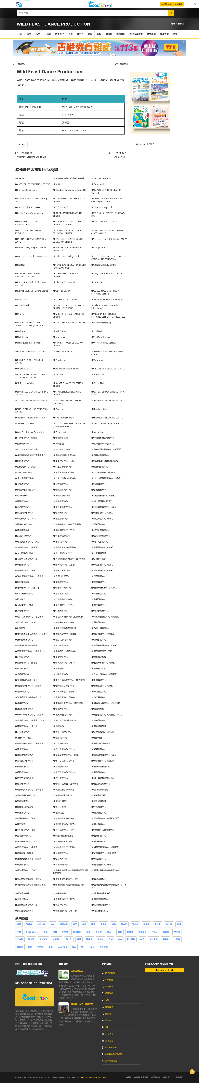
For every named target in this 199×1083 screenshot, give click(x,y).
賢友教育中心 (98, 841)
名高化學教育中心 (100, 530)
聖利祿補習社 (22, 801)
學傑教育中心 (22, 564)
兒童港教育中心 (99, 466)
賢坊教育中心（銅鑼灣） (27, 847)
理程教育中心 (98, 720)
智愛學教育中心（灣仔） (103, 662)
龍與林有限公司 (99, 910)
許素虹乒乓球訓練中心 (102, 830)
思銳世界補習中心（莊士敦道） (68, 616)
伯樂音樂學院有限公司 (102, 443)
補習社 (181, 23)
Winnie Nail (119, 156)
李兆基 (100, 939)
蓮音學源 (20, 824)
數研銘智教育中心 (62, 639)
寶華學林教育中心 (62, 587)
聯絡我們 (179, 1077)
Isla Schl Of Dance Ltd (64, 282)
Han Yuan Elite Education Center (31, 256)
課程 (99, 34)
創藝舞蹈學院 (98, 489)
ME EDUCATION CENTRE (65, 299)
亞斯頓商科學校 (23, 443)
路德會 (89, 939)
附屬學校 (57, 939)
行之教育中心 (98, 824)
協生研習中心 (60, 518)
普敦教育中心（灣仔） (64, 662)
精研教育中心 (22, 772)
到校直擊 (165, 34)
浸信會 (135, 924)
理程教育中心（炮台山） (27, 726)
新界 (142, 939)
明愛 (93, 924)
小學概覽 (107, 979)
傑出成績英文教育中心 (64, 455)
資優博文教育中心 (62, 841)
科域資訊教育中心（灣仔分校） (30, 743)
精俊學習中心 (60, 766)
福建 (114, 924)
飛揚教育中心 (22, 864)
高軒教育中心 (60, 905)
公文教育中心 (22, 484)
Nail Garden (21, 337)
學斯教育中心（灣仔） (102, 570)
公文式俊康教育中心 (63, 472)
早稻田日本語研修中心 (64, 651)
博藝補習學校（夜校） (64, 530)
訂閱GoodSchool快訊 (171, 4)
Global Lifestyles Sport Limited (30, 247)
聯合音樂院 (59, 807)
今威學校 (58, 443)
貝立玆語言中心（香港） (27, 841)
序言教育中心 (60, 593)
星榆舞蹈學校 (98, 657)
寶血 (45, 931)
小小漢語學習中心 (24, 593)
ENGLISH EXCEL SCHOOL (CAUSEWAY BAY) (28, 223)
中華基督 (142, 931)
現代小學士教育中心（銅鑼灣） (30, 714)
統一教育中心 (60, 778)
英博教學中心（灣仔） (26, 818)
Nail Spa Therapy (100, 337)
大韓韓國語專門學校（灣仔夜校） (69, 559)
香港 (79, 939)
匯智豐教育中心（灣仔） (103, 495)
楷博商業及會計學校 (63, 685)
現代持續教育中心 (62, 714)
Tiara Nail (59, 409)
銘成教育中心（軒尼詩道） (104, 853)
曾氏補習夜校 (22, 674)
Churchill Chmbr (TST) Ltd (28, 207)
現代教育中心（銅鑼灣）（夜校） (107, 714)
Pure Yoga (97, 360)
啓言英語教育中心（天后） (28, 541)
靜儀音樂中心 (98, 858)
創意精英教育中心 (62, 489)
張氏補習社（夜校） (25, 605)
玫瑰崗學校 (97, 708)
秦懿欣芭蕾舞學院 (100, 743)
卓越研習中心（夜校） (102, 512)
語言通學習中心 (23, 835)
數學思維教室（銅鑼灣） (65, 634)
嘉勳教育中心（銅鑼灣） (27, 547)
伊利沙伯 (43, 939)
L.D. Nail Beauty (61, 290)
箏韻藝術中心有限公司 (102, 760)
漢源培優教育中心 (24, 708)
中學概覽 (107, 986)
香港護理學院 (22, 893)
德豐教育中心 (22, 610)
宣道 (88, 931)
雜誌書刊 (121, 34)
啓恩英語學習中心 (100, 536)
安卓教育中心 (60, 582)
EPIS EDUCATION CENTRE (104, 221)
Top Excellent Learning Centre (30, 417)
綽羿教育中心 (22, 783)
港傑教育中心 (22, 703)
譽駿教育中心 (98, 835)
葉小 (83, 946)
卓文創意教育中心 (24, 512)
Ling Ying (62, 946)
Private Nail (59, 360)
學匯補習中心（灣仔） (26, 570)
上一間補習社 (19, 64)
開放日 (80, 34)
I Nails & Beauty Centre (103, 265)
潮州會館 (64, 924)
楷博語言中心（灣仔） (102, 685)
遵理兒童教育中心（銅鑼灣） (105, 847)
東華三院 (41, 924)
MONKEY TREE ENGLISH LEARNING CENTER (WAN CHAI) (29, 324)
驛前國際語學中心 (100, 899)
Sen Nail (58, 374)
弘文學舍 (20, 599)
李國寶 (177, 939)
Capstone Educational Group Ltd (69, 190)
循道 (120, 931)
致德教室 (58, 812)
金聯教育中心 (60, 853)
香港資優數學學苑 (100, 893)
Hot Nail (20, 265)
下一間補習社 (121, 64)
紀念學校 (131, 939)
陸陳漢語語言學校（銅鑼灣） (29, 858)
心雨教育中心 (60, 610)
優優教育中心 (22, 461)
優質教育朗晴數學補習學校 (104, 461)
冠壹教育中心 (98, 484)
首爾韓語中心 (60, 864)
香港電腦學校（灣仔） (64, 899)
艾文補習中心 (98, 812)
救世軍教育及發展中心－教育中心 (31, 634)
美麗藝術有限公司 (62, 795)
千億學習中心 (60, 501)
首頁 (173, 23)
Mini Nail (20, 314)
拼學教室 (20, 628)
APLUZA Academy (101, 178)
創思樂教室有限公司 (25, 489)
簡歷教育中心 (22, 766)
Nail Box (20, 331)
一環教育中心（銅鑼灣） (27, 437)
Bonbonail (97, 184)
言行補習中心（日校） (64, 830)
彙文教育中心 (98, 605)
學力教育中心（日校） (102, 564)
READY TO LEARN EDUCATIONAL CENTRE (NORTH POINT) (31, 376)
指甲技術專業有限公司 (64, 628)
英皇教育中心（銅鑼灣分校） (105, 818)
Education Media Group (93, 1077)
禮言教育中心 (60, 737)
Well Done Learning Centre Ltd (31, 156)
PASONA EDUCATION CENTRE (30, 351)
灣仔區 (65, 122)
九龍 (111, 939)
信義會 (130, 931)
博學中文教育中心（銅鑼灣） (67, 524)
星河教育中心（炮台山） (27, 662)
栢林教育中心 (98, 680)
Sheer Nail (97, 374)
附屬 (55, 931)
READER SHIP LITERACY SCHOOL (108, 368)
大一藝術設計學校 (62, 553)
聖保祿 (146, 924)
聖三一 (110, 931)
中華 (19, 931)
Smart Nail (97, 383)
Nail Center (59, 331)
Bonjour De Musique (26, 190)
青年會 (98, 931)
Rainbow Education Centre (67, 368)
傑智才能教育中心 (100, 455)
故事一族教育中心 (100, 628)
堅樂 (51, 946)
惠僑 (19, 924)
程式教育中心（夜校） (64, 749)
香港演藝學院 (98, 879)
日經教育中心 (60, 645)
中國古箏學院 (60, 437)
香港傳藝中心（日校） (26, 870)
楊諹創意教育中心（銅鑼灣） (29, 685)
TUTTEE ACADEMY (24, 423)
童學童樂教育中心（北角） (66, 755)
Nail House (59, 337)
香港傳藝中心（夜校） (102, 864)
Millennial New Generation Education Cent (105, 306)
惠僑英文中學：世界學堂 (82, 1004)
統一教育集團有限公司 (102, 778)
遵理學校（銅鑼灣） (25, 853)
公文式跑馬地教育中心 (64, 478)
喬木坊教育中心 (99, 541)
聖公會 (158, 924)
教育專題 (152, 34)
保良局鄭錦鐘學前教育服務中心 (30, 455)
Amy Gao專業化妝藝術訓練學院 (68, 178)
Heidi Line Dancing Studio (66, 256)
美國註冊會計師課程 (63, 789)
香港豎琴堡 (59, 893)
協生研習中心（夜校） (102, 518)
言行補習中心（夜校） (26, 830)
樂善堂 (20, 946)
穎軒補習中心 (98, 749)
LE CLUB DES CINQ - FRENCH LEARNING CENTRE (106, 292)
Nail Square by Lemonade (28, 342)
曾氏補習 (58, 668)
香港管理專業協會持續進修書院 (30, 884)
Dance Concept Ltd (101, 207)
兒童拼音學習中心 (62, 466)
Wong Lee (97, 432)
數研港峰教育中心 (24, 639)
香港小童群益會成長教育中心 (105, 870)
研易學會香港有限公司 (102, 732)
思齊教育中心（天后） (26, 622)
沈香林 (29, 924)
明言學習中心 (22, 657)
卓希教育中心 (22, 507)
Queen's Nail (22, 368)
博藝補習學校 (22, 530)
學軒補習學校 (22, 582)
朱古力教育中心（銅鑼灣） (104, 674)
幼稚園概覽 (108, 973)
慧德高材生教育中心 (63, 622)
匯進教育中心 (22, 501)
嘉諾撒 (166, 931)
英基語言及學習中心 (63, 818)
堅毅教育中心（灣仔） (102, 547)
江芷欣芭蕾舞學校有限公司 (28, 697)
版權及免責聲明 (141, 1077)
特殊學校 (59, 34)
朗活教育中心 (60, 674)
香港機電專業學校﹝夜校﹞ (28, 879)
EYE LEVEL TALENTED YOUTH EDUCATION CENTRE (68, 240)
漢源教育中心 (60, 708)
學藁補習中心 (98, 576)
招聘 (176, 34)
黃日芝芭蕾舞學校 (24, 910)
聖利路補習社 (98, 801)
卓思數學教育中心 (62, 507)
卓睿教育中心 (60, 512)
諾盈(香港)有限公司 (63, 835)
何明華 (40, 946)
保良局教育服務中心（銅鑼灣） (106, 449)
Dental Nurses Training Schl (29, 213)
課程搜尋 (107, 1006)
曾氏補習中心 (98, 668)
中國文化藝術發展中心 (102, 437)
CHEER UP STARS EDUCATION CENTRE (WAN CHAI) (106, 200)
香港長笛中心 (22, 899)
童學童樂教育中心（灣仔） (104, 755)
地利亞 (177, 931)
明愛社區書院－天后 (101, 651)
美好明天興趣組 (99, 789)
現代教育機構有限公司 (64, 720)
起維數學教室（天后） (64, 847)
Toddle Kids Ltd (99, 409)
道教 (179, 924)
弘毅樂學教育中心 (62, 599)
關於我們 (167, 1077)
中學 (29, 34)
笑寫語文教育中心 (24, 760)
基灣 (53, 924)
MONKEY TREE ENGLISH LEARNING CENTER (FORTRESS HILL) (108, 315)
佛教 (84, 924)
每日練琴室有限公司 (63, 691)
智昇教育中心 (22, 668)
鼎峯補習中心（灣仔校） (65, 910)
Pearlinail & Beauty (63, 351)
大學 (71, 34)
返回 (22, 144)
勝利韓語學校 (22, 495)
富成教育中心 (98, 582)
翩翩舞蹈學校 (98, 795)
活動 (90, 34)
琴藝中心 (58, 726)
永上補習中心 (98, 691)
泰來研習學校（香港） (64, 697)
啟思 (75, 924)
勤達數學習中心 (61, 495)
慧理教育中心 (98, 622)
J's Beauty (97, 282)
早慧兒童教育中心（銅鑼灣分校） (31, 651)
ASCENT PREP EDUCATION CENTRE (32, 184)
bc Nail (57, 184)
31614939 (67, 114)
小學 (38, 34)
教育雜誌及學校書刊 (112, 1054)
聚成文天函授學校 (24, 807)
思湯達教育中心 (99, 610)
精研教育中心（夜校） (64, 772)
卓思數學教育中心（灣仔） (104, 507)
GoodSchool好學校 (145, 144)
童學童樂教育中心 (24, 755)
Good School (32, 931)
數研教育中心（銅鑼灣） (103, 634)
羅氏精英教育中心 (100, 783)
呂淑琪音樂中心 (23, 536)
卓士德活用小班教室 (101, 501)
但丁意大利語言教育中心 (27, 449)
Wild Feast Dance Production (49, 71)
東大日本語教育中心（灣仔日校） (69, 680)
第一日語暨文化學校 (63, 760)
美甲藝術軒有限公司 (25, 795)
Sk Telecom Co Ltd (24, 383)
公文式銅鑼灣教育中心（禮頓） (106, 478)
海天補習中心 (98, 697)
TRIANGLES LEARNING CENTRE (107, 417)
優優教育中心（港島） (64, 461)
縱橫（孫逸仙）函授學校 (65, 783)
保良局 (124, 924)
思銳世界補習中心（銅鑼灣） (105, 616)
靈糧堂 (104, 924)
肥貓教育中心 (98, 807)
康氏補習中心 (98, 593)
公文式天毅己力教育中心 (103, 472)
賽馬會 (166, 939)
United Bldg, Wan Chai (74, 130)
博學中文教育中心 (24, 524)
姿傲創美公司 (98, 559)
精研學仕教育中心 (100, 766)
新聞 (92, 946)
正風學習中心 (22, 691)
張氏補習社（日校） (63, 605)
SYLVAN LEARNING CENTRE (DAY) (31, 400)
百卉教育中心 (22, 732)
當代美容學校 (98, 726)
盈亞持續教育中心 (62, 732)
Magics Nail (21, 299)
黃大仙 (69, 939)
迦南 (30, 946)
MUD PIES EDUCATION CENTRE (69, 322)
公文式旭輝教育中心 (25, 478)
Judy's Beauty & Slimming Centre (31, 290)
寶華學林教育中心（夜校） (104, 587)
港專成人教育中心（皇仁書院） (106, 703)
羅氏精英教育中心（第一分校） (30, 789)
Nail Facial (97, 331)
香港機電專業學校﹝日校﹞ (66, 879)
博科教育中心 (98, 524)
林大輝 (169, 924)
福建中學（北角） (24, 737)
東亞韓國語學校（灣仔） (27, 680)
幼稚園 (47, 34)
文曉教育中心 (98, 639)
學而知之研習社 (61, 576)
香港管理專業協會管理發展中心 (68, 884)
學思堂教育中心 (61, 570)
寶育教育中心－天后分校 (27, 587)
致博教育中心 (22, 812)
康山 (74, 946)
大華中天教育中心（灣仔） (28, 559)
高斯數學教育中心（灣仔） (28, 905)
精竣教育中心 (98, 772)
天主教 (20, 939)
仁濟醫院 (77, 931)
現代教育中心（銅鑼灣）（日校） (31, 720)
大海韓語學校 (98, 553)
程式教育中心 (22, 749)
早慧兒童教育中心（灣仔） (104, 645)
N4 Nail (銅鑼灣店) (101, 322)
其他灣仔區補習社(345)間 (36, 169)
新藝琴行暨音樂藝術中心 (27, 645)
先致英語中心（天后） (26, 466)
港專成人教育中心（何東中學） (68, 703)
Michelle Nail (22, 305)
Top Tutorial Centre (63, 417)
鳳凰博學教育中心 (100, 905)
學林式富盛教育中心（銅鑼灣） (30, 576)
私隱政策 (155, 1077)
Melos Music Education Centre (107, 299)
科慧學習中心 (60, 743)
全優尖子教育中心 (24, 472)
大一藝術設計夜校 (24, 553)
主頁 (20, 34)
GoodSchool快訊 (164, 970)
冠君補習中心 (60, 484)
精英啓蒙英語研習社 (25, 778)
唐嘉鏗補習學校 (61, 536)
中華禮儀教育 (77, 971)
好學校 (65, 931)
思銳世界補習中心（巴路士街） (30, 616)
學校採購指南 (136, 34)
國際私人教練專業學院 (64, 547)
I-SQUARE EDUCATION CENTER (107, 273)
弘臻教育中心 (98, 599)
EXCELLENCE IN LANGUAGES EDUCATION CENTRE (67, 232)
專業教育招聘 (109, 1047)
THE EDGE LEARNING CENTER (106, 400)
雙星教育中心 (60, 858)
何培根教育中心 (61, 449)
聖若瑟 (31, 939)
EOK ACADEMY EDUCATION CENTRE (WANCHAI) (67, 223)
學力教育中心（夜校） (64, 564)
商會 (120, 939)
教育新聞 (104, 946)
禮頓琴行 (96, 737)
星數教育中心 (60, 657)
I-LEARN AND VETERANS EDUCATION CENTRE (27, 275)
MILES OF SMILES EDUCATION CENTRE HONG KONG (68, 306)
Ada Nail (20, 178)
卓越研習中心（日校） (26, 518)
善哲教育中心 (60, 541)
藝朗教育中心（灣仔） (64, 824)
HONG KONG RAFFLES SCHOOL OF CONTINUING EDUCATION (109, 257)
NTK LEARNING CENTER (103, 342)
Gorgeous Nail (99, 247)
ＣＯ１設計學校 (61, 207)
